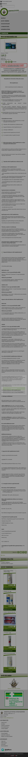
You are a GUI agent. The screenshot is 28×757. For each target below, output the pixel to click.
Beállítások (14, 385)
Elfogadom (14, 382)
